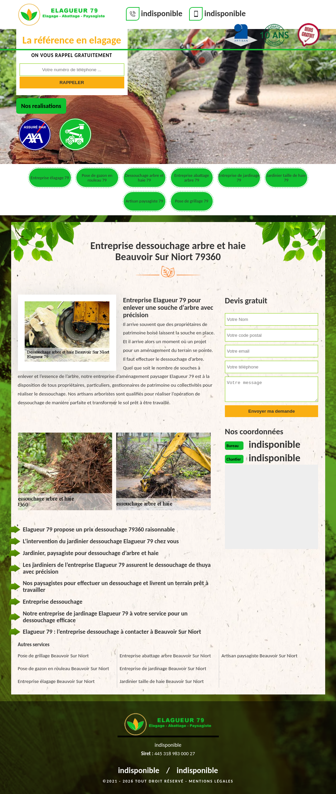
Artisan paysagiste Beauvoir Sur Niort (260, 656)
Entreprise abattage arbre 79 (191, 178)
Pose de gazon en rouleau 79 (97, 178)
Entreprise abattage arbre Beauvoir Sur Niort (165, 656)
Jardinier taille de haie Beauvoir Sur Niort (162, 681)
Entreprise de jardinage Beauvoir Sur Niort (163, 668)
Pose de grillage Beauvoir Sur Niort (53, 656)
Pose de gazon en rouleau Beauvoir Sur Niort (63, 668)
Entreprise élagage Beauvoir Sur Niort (56, 681)
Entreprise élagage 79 (50, 177)
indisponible (138, 770)
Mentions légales (211, 781)
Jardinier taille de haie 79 (286, 178)
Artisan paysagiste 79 (144, 200)
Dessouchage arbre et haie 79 (144, 178)
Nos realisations (41, 106)
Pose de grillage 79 (191, 200)
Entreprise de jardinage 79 (238, 178)
